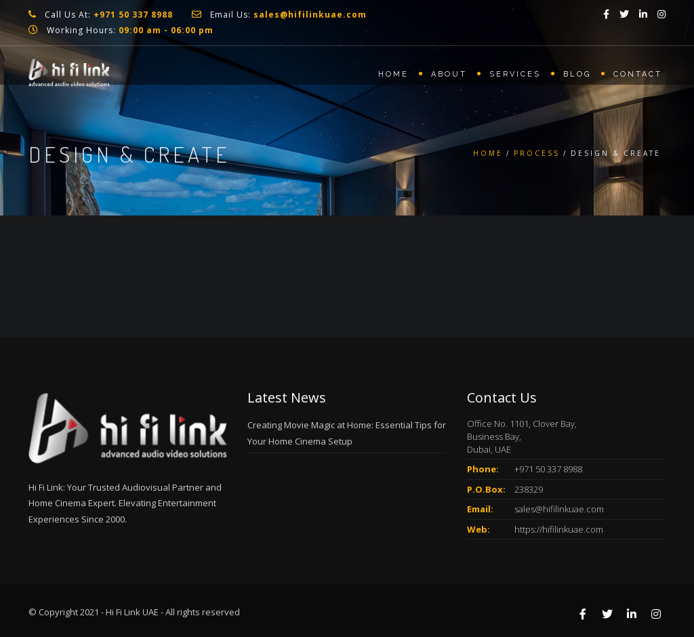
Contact (637, 74)
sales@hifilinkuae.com (559, 509)
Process (537, 153)
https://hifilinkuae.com (558, 529)
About (449, 74)
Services (515, 74)
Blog (577, 74)
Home (393, 74)
